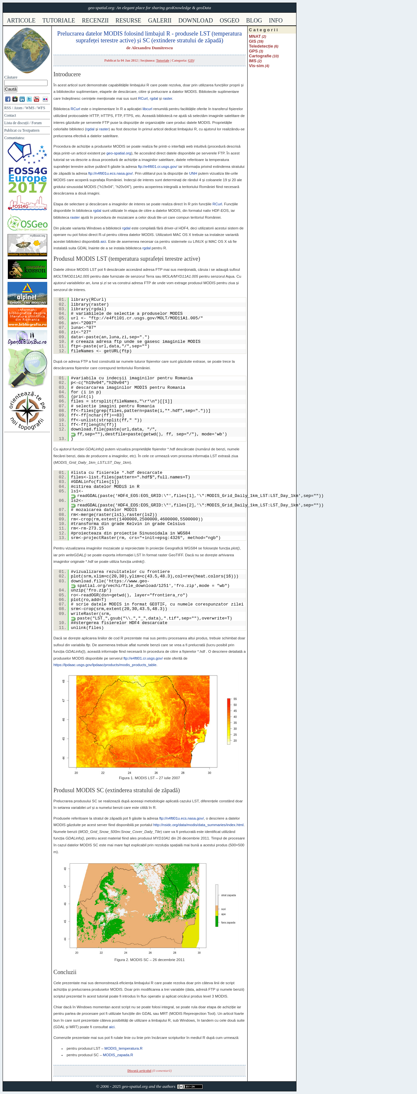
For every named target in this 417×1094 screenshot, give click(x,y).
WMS (30, 108)
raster (167, 98)
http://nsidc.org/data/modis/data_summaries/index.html (198, 825)
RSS (7, 108)
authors (168, 1086)
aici (103, 241)
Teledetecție (261, 46)
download (196, 20)
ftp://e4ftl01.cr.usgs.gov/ (157, 166)
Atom (18, 108)
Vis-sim (256, 65)
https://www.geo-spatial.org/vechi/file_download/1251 (123, 583)
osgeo (229, 20)
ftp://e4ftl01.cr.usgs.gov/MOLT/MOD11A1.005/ (145, 318)
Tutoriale (162, 60)
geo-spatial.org (119, 153)
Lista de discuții (16, 123)
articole (21, 20)
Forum (37, 123)
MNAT (255, 36)
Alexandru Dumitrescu (152, 47)
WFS (41, 108)
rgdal (154, 98)
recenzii (95, 20)
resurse (128, 20)
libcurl (147, 109)
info (276, 20)
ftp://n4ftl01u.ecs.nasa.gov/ (110, 173)
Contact (10, 115)
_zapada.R (118, 1055)
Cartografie (260, 55)
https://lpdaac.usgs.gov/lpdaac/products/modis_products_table (104, 665)
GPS (253, 51)
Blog (254, 20)
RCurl (143, 98)
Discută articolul (139, 1070)
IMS (252, 60)
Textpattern (30, 130)
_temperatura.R (124, 1048)
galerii (160, 20)
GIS (191, 60)
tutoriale (58, 20)
